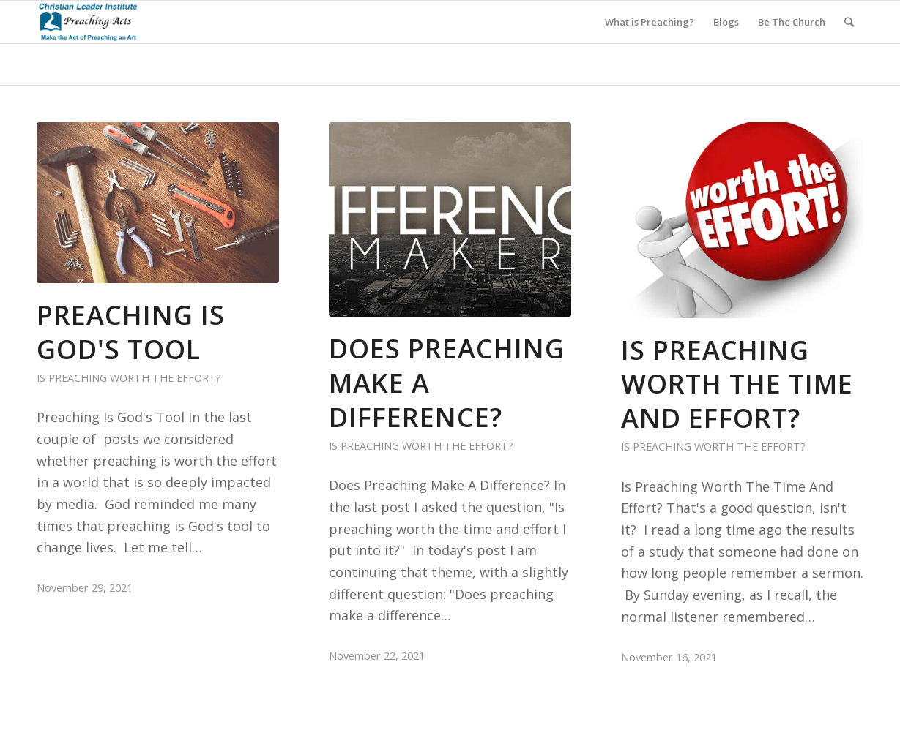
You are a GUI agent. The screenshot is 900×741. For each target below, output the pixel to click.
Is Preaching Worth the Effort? (129, 378)
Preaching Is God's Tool (131, 332)
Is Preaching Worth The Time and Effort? (737, 384)
